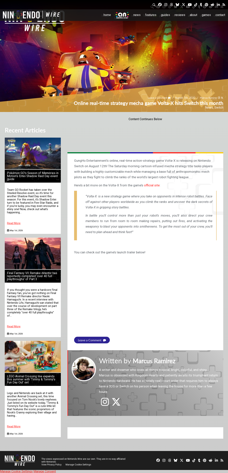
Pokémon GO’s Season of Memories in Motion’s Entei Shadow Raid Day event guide (33, 176)
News (137, 15)
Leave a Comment (156, 97)
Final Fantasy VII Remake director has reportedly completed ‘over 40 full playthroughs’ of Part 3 (32, 276)
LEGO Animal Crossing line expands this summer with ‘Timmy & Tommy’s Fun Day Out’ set (31, 379)
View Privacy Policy (51, 464)
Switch (218, 107)
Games (206, 15)
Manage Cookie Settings (79, 464)
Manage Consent (44, 471)
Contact (220, 15)
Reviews (180, 15)
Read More (14, 223)
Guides (165, 15)
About (193, 15)
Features (150, 15)
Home (107, 15)
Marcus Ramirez (207, 97)
